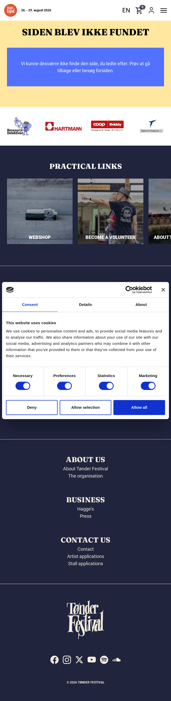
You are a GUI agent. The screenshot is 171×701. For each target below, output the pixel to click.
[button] (10, 10)
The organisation (85, 476)
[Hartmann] (101, 126)
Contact (85, 549)
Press (85, 516)
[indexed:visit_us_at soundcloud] (116, 660)
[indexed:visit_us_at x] (79, 660)
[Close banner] (163, 289)
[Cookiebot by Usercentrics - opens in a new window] (129, 290)
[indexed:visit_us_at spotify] (104, 660)
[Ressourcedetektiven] (57, 126)
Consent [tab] (30, 304)
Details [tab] (85, 304)
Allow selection (85, 407)
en (126, 10)
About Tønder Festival (85, 468)
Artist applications (85, 556)
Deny (32, 407)
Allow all (139, 407)
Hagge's (85, 509)
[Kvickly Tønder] (145, 126)
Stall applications (85, 563)
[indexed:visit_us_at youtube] (92, 660)
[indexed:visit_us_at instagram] (67, 660)
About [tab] (141, 304)
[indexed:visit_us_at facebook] (54, 660)
